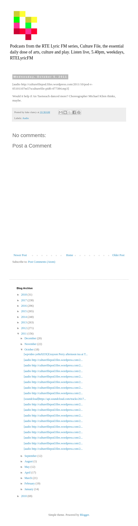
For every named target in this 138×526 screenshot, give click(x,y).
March (29, 478)
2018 (24, 294)
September (31, 456)
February (30, 483)
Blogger (84, 514)
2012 (24, 328)
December (31, 338)
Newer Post (20, 255)
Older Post (118, 255)
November (31, 344)
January (29, 489)
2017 (24, 300)
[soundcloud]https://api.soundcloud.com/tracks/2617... (55, 399)
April (28, 472)
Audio (25, 118)
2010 (24, 496)
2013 (24, 322)
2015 (24, 311)
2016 (24, 305)
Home (69, 255)
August (29, 461)
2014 (24, 317)
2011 (24, 333)
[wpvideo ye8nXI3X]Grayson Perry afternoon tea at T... (56, 354)
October (29, 349)
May (27, 467)
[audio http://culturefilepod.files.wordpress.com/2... (53, 360)
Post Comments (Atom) (41, 261)
